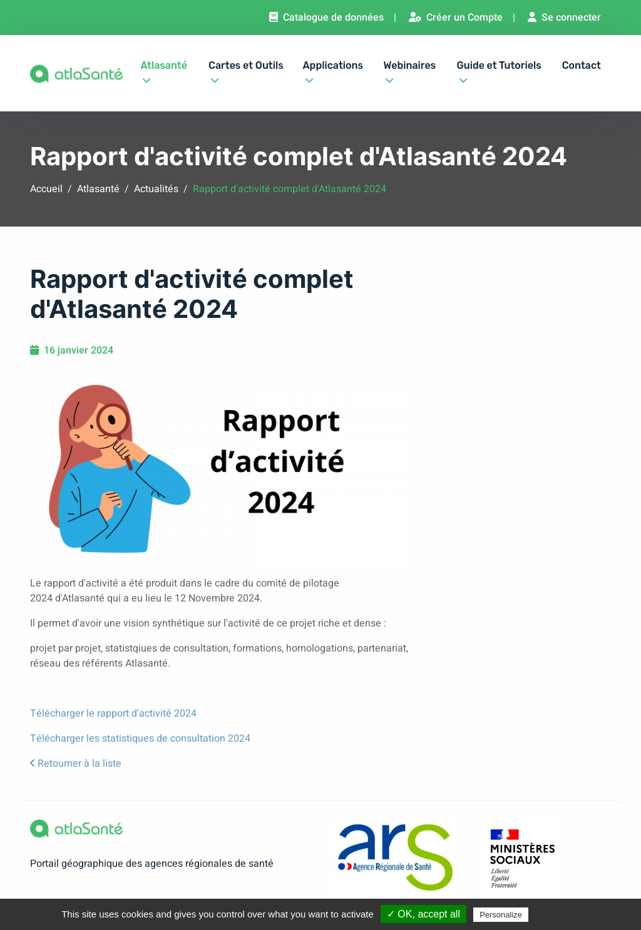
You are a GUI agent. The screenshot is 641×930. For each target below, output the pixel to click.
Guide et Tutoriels (499, 70)
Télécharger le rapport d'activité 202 (110, 713)
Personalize (500, 914)
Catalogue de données (326, 17)
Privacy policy (561, 914)
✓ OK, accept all (423, 914)
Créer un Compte (456, 17)
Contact (581, 65)
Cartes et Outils (246, 70)
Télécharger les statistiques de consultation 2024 (140, 738)
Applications (333, 70)
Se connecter (564, 17)
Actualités (156, 189)
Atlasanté (163, 70)
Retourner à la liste (75, 763)
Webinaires (409, 70)
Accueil (46, 189)
